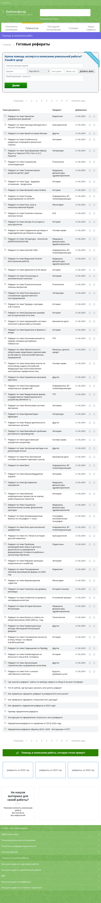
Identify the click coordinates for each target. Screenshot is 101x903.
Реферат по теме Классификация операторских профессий (23, 387)
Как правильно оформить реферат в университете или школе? (38, 693)
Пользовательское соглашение (18, 840)
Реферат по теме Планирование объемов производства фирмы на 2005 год (27, 572)
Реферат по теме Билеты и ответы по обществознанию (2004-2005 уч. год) (26, 618)
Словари (73, 28)
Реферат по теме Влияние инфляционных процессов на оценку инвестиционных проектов (26, 496)
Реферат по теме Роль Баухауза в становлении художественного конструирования (24, 295)
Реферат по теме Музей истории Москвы (27, 133)
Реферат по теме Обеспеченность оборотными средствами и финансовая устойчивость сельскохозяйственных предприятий (27, 353)
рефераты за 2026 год (18, 770)
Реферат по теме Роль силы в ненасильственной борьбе (22, 206)
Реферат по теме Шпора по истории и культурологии (26, 223)
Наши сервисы (91, 28)
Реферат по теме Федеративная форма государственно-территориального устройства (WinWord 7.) (26, 397)
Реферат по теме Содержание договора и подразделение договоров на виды (28, 231)
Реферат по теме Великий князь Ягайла (27, 190)
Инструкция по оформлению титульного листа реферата (35, 717)
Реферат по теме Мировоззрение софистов (24, 581)
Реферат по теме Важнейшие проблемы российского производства (27, 432)
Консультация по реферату (16, 881)
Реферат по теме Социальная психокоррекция (22, 163)
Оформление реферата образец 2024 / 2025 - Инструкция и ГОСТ (39, 729)
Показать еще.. (78, 100)
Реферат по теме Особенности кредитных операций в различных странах (24, 142)
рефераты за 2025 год (50, 770)
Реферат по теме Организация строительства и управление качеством (27, 664)
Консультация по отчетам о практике (21, 887)
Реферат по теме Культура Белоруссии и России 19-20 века (27, 126)
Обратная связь (10, 834)
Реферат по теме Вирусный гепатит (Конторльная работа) (25, 259)
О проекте (6, 2)
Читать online (94, 116)
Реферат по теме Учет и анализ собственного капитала (23, 672)
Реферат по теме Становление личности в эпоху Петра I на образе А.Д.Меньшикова (27, 640)
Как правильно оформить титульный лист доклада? (32, 699)
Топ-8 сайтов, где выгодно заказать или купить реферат (35, 687)
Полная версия (9, 851)
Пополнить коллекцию (11, 28)
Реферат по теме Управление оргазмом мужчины (27, 378)
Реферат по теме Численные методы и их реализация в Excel (28, 449)
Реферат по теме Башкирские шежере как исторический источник (26, 314)
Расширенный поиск (49, 18)
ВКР (3, 875)
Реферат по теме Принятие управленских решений (21, 117)
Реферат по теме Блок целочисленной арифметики (26, 528)
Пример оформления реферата (23, 711)
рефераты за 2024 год (83, 770)
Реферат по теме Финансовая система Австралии (26, 406)
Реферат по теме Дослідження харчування (22, 483)
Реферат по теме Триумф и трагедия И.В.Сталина (25, 305)
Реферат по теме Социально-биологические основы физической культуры (25, 507)
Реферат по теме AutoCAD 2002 (23, 250)
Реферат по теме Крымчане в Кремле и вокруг (27, 331)
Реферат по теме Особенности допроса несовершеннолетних (27, 598)
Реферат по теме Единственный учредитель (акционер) (23, 441)
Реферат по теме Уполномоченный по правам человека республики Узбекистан (26, 341)
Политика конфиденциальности (18, 846)
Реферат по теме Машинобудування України (25, 475)
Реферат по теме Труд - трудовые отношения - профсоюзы (24, 182)
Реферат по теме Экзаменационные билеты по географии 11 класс (25, 517)
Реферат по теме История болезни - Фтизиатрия (25, 607)
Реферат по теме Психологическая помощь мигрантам (24, 285)
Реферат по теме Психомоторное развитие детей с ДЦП (24, 171)
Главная (7, 44)
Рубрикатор (32, 28)
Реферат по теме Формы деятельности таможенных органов (26, 423)
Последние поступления (53, 28)
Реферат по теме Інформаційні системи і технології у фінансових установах (27, 322)
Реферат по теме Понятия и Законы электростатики (25, 214)
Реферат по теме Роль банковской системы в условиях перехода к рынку (26, 458)
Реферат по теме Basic (18, 465)
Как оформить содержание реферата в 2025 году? (32, 705)
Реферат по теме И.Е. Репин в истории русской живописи (26, 537)
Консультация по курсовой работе (20, 864)
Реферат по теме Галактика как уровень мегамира (27, 590)
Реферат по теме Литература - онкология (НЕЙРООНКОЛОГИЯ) (27, 240)
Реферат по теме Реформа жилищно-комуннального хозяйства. (26, 562)
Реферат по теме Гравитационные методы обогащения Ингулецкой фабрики (24, 628)
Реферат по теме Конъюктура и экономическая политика (23, 277)
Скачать (90, 116)
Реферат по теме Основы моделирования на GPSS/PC (21, 197)
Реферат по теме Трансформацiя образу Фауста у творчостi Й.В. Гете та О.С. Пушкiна (27, 153)
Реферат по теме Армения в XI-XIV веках (27, 269)
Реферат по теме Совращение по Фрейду (27, 648)
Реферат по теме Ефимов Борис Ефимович (23, 415)
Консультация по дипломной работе (21, 869)
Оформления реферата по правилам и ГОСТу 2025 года (34, 723)
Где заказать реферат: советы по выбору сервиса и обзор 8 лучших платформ (45, 682)
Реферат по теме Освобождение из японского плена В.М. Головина (25, 655)
